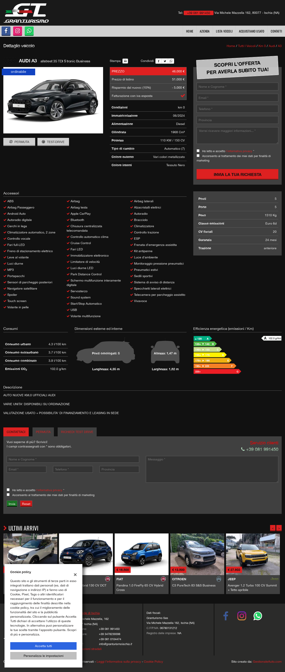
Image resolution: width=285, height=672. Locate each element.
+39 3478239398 (109, 634)
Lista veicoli (224, 31)
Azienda (205, 31)
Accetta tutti (43, 646)
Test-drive (53, 142)
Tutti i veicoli (247, 46)
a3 (280, 46)
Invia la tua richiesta (237, 174)
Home (189, 31)
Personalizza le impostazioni (43, 656)
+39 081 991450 (259, 449)
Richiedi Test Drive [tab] (77, 432)
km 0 (262, 46)
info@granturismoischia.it (115, 644)
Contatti (276, 31)
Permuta (19, 142)
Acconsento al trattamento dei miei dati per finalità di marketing (53, 495)
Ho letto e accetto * (228, 151)
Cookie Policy (153, 661)
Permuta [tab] (43, 432)
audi (272, 46)
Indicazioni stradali (88, 649)
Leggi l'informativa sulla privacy (119, 661)
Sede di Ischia (90, 613)
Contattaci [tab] (16, 432)
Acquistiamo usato (251, 31)
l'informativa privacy (239, 151)
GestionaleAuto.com (267, 661)
